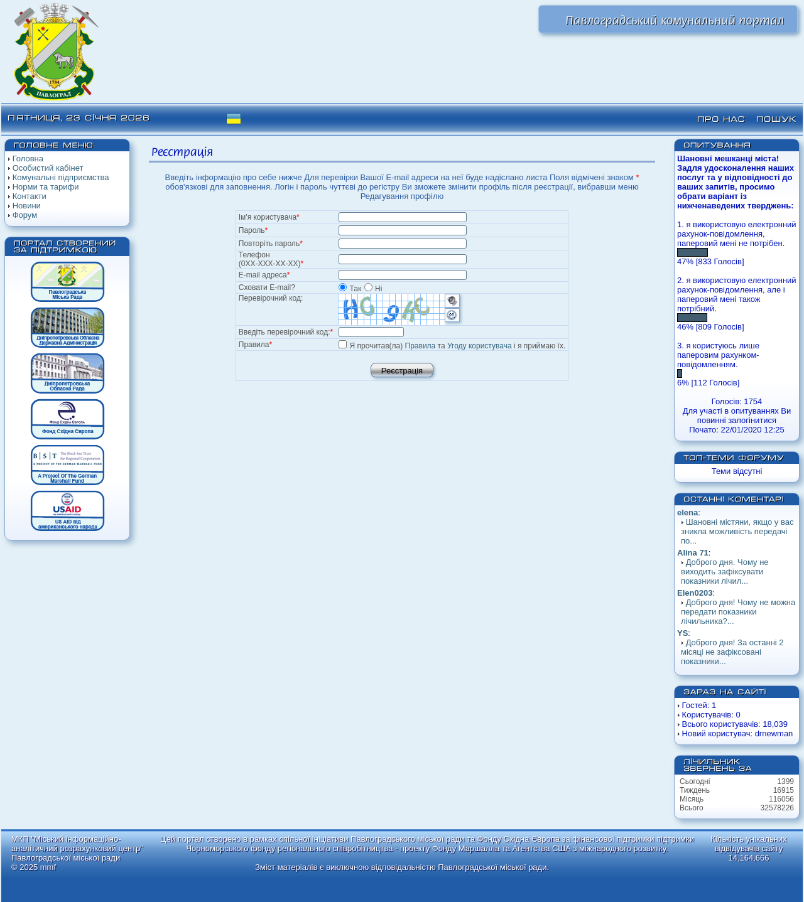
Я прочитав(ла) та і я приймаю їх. (458, 345)
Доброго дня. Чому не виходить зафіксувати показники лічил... (725, 571)
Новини (27, 205)
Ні (373, 288)
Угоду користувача (479, 345)
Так (351, 288)
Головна (28, 158)
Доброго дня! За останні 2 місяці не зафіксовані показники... (732, 652)
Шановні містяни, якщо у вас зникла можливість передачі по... (737, 531)
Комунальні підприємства (61, 177)
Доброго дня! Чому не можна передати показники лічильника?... (738, 612)
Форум (25, 215)
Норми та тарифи (46, 186)
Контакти (29, 196)
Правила (420, 345)
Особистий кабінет (48, 168)
